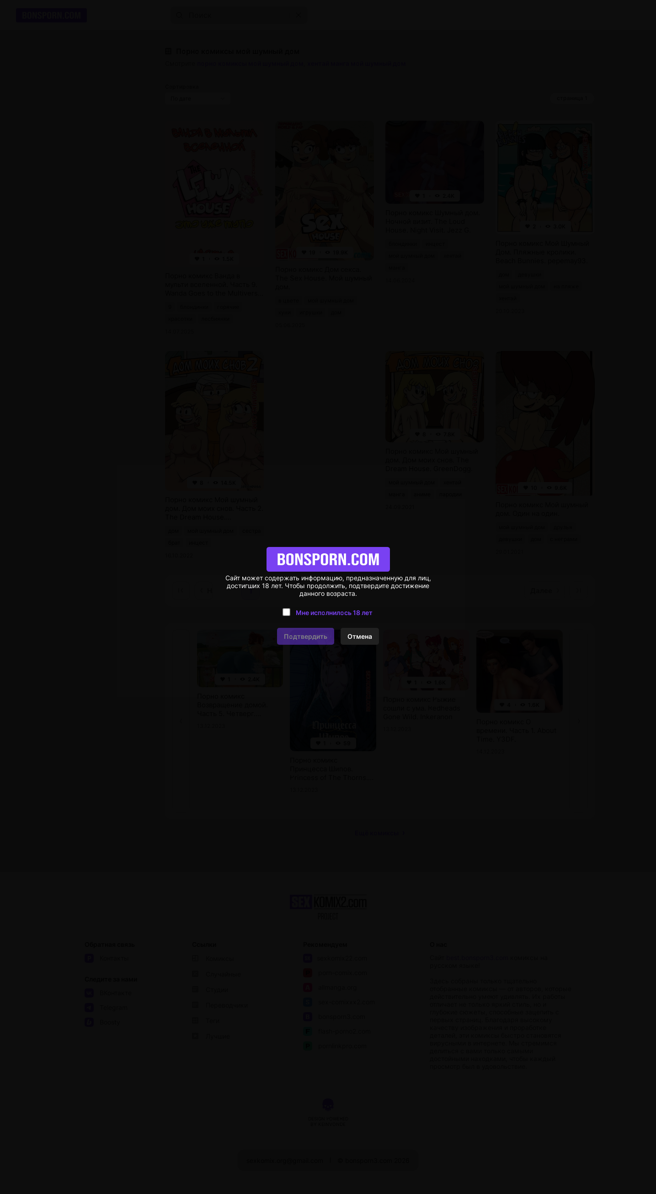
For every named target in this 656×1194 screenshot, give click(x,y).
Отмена (359, 636)
